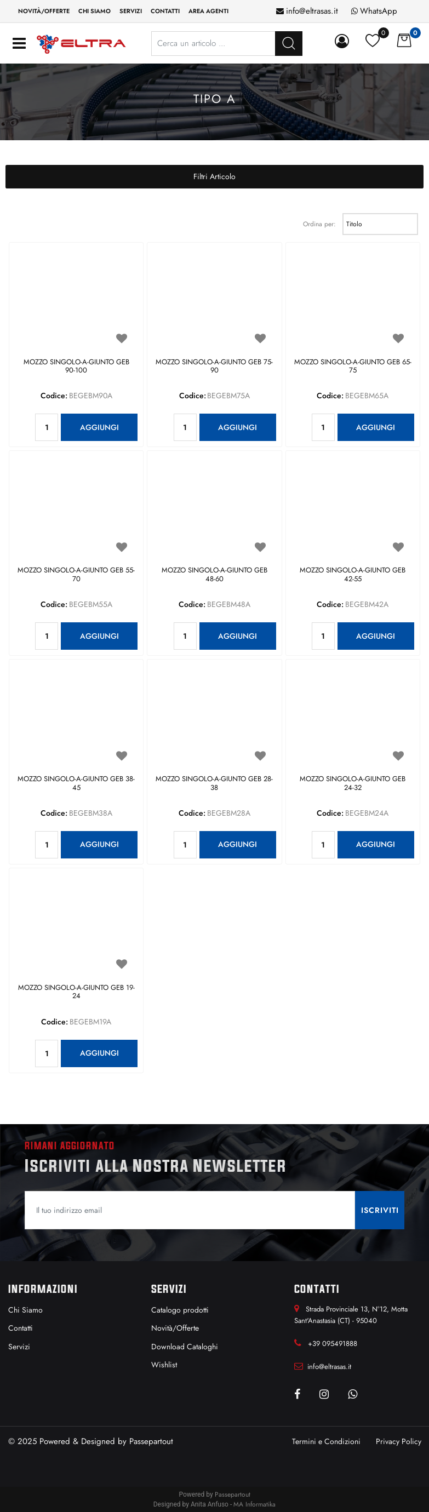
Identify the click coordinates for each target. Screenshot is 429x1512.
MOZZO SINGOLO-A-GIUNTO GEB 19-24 (76, 992)
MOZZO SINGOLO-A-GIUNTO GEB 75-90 (214, 367)
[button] (379, 1210)
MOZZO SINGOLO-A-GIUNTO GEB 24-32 (352, 784)
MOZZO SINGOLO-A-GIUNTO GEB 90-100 (76, 367)
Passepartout (151, 1441)
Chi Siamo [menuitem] (25, 1309)
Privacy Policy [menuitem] (398, 1441)
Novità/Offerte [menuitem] (44, 11)
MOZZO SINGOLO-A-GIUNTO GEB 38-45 (76, 784)
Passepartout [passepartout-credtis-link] (232, 1494)
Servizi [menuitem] (130, 11)
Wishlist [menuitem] (164, 1364)
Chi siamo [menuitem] (94, 11)
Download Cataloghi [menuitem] (184, 1346)
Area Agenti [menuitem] (208, 11)
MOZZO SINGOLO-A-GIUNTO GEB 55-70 (76, 575)
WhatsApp (378, 11)
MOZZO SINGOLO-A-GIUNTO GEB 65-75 (352, 367)
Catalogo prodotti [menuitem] (180, 1309)
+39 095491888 (332, 1343)
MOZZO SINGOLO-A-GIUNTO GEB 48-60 (214, 575)
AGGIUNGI (99, 427)
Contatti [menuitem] (165, 11)
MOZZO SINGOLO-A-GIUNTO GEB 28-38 (214, 784)
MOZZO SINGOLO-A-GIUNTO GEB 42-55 (352, 575)
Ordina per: (319, 224)
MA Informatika (254, 1504)
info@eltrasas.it (312, 11)
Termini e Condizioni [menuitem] (326, 1441)
